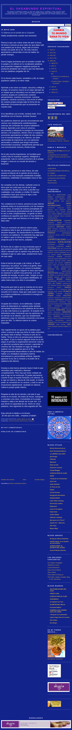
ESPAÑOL (68, 235)
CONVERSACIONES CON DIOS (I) (59, 171)
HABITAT (53, 254)
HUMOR (59, 256)
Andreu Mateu (54, 514)
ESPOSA (68, 239)
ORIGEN (59, 285)
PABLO (68, 285)
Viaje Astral (53, 512)
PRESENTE (51, 299)
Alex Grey (53, 525)
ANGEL (69, 207)
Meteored (53, 462)
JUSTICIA (51, 261)
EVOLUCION (64, 242)
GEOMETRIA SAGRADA (65, 250)
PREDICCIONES (66, 297)
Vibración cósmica (56, 467)
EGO (58, 231)
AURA (58, 212)
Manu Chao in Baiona (54, 570)
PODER (50, 295)
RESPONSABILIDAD (53, 308)
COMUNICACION (52, 218)
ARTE (69, 210)
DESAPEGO (51, 227)
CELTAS (50, 216)
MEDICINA (51, 271)
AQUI (56, 209)
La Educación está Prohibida (56, 178)
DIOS (49, 229)
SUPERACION (62, 318)
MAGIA (57, 267)
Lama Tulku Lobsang (57, 501)
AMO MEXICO (66, 201)
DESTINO (60, 227)
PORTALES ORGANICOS (54, 297)
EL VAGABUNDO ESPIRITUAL (36, 8)
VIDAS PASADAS (52, 326)
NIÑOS (50, 283)
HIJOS (59, 254)
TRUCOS (53, 459)
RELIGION (67, 304)
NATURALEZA (52, 281)
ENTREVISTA (51, 235)
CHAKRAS (56, 216)
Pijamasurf (53, 506)
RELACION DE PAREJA (54, 304)
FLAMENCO (51, 250)
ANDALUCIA (60, 207)
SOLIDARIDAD (67, 316)
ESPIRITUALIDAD (14, 421)
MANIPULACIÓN (66, 267)
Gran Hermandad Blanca (58, 451)
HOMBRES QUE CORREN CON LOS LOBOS (58, 611)
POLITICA (67, 295)
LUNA (54, 265)
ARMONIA (62, 209)
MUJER (59, 279)
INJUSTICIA (63, 259)
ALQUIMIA (51, 199)
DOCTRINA (62, 229)
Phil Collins (53, 620)
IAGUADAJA (68, 256)
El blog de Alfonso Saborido (59, 538)
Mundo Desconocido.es (57, 448)
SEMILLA (50, 314)
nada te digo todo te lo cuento (59, 617)
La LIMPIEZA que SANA (57, 454)
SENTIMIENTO (56, 314)
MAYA (69, 269)
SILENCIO (31, 421)
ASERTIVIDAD (51, 212)
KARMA (68, 260)
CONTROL (67, 220)
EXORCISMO (51, 246)
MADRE (62, 265)
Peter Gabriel (52, 572)
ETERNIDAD (52, 242)
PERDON (50, 291)
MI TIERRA (58, 275)
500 (52, 74)
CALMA (54, 214)
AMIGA (49, 201)
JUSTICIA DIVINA (60, 260)
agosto (53, 63)
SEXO (49, 316)
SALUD (68, 310)
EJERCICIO (63, 231)
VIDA (69, 324)
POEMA (58, 295)
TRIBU (55, 322)
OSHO (64, 285)
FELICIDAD (52, 248)
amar (56, 199)
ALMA (69, 197)
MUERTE (50, 279)
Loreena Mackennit (53, 567)
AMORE (68, 205)
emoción (69, 231)
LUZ (58, 265)
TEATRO (50, 320)
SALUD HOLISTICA (54, 312)
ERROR (63, 235)
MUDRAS (68, 277)
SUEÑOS (50, 318)
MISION (63, 277)
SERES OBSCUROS (66, 314)
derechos (68, 224)
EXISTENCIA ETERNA (56, 244)
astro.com (53, 481)
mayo (53, 71)
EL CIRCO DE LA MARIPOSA (57, 175)
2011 (51, 58)
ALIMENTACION (59, 197)
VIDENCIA (61, 326)
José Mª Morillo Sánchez (58, 550)
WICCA (66, 326)
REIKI (69, 301)
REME (49, 306)
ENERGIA (51, 233)
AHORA (50, 197)
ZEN (49, 328)
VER (70, 322)
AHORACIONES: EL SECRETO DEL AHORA (57, 546)
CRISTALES (68, 222)
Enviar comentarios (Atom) (18, 483)
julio (52, 66)
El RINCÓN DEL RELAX (57, 604)
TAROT (69, 318)
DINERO (68, 227)
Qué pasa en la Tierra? (57, 520)
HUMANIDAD (67, 254)
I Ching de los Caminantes (58, 478)
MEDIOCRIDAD (66, 271)
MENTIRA (68, 273)
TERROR (50, 322)
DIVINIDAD (55, 229)
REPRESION (58, 306)
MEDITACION (24, 421)
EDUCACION (52, 231)
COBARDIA (68, 216)
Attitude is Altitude (56, 517)
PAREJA (68, 287)
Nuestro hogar (52, 180)
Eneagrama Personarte (57, 495)
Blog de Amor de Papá (55, 150)
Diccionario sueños (56, 503)
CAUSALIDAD (67, 214)
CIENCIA (62, 216)
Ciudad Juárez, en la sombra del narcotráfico (59, 542)
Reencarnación (52, 183)
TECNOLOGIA (59, 320)
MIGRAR (56, 277)
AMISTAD (56, 201)
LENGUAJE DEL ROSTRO (55, 263)
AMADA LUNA (54, 593)
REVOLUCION (51, 310)
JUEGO (69, 258)
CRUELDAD (51, 224)
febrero (53, 92)
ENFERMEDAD (66, 233)
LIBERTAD (67, 263)
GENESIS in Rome (53, 565)
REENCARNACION (52, 301)
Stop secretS (54, 465)
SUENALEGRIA (55, 498)
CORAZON (51, 222)
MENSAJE (62, 273)
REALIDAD (68, 299)
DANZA (64, 224)
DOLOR (69, 229)
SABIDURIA (60, 310)
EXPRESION (60, 246)
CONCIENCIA (55, 220)
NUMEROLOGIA (67, 283)
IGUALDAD (50, 258)
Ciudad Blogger (55, 470)
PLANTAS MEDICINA (64, 293)
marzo (53, 89)
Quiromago (53, 456)
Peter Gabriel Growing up (55, 574)
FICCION (66, 248)
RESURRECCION (66, 308)
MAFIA (49, 267)
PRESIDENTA (59, 300)
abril (52, 87)
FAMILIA (68, 246)
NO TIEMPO (57, 283)
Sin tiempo (53, 623)
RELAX (62, 304)
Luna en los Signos (56, 509)
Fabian (52, 489)
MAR (57, 269)
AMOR (51, 203)
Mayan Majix (54, 528)
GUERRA (56, 252)
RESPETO (68, 306)
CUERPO (58, 225)
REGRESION (62, 301)
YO (70, 326)
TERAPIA (68, 320)
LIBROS (50, 265)
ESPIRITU (51, 237)
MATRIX (63, 269)
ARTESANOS (52, 168)
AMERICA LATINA (65, 199)
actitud (69, 195)
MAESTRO (68, 265)
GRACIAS (50, 252)
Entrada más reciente (7, 479)
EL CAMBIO (51, 173)
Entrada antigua (39, 479)
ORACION (54, 285)
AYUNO (63, 212)
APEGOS (50, 209)
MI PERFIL (51, 275)
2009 (51, 61)
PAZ (69, 289)
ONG (49, 285)
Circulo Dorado (55, 492)
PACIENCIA (50, 287)
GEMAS (56, 250)
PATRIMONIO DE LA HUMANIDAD (57, 289)
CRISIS (59, 223)
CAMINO (59, 214)
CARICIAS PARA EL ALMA (58, 473)
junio (53, 68)
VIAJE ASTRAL (61, 324)
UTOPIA (59, 322)
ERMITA (58, 235)
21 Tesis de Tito (55, 487)
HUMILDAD (51, 256)
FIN (70, 248)
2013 (51, 52)
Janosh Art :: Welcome (57, 523)
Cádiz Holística (55, 484)
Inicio (24, 479)
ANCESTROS (51, 207)
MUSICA (68, 279)
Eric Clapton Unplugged (55, 563)
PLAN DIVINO (58, 291)
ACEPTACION (61, 195)
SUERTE (55, 318)
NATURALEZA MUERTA (64, 281)
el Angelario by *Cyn (56, 602)
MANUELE (51, 269)
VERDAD (51, 324)
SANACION (66, 312)
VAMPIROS (65, 322)
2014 (51, 50)
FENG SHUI (60, 248)
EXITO (69, 244)
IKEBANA (56, 258)
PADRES (59, 287)
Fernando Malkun (55, 607)
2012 (51, 55)
